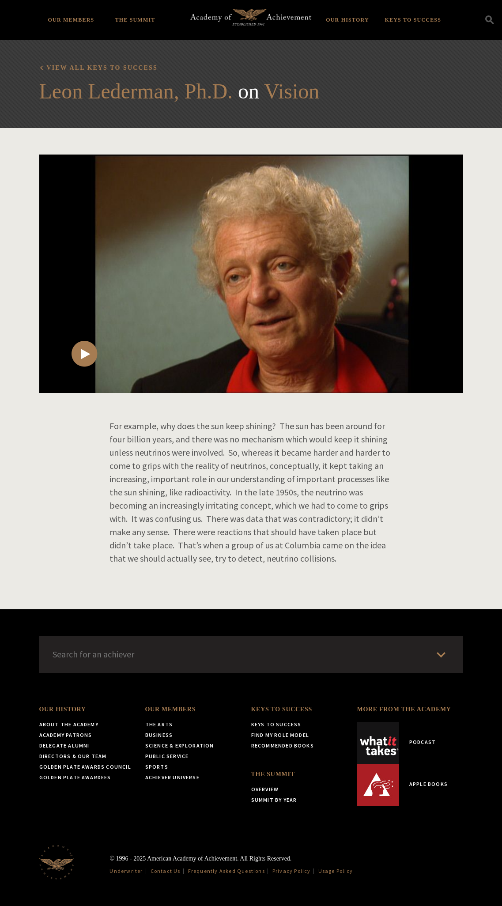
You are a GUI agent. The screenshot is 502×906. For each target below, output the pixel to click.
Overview (265, 789)
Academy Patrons (65, 735)
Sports (156, 766)
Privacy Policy (291, 871)
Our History (347, 20)
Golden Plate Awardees (75, 777)
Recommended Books (282, 745)
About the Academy (68, 724)
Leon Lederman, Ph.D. (136, 91)
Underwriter (126, 871)
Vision (291, 91)
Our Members (71, 20)
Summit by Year (274, 800)
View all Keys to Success (102, 67)
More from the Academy (404, 709)
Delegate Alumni (64, 745)
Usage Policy (335, 871)
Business (159, 735)
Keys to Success (413, 20)
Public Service (167, 756)
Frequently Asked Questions (226, 871)
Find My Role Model (280, 735)
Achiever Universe (172, 777)
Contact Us (166, 871)
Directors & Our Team (73, 756)
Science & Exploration (179, 745)
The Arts (159, 724)
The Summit (135, 20)
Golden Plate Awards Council (85, 766)
